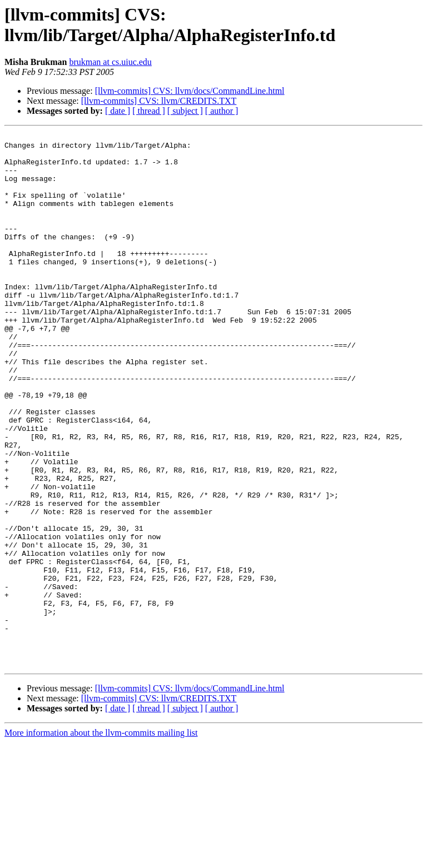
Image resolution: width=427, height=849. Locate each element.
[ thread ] (148, 110)
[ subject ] (185, 110)
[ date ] (117, 110)
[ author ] (222, 110)
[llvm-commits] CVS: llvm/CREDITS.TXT (159, 101)
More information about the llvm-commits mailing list (101, 839)
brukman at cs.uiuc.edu (110, 62)
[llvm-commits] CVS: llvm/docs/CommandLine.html (190, 91)
